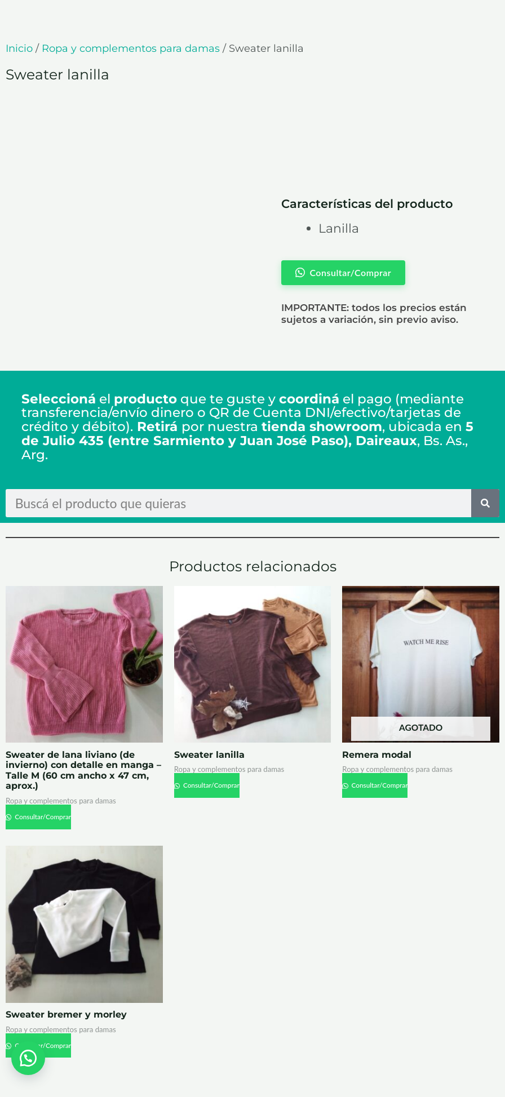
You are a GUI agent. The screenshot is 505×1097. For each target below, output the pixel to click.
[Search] (485, 503)
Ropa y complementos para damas (131, 48)
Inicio (19, 48)
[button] (28, 1057)
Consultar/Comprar (42, 816)
